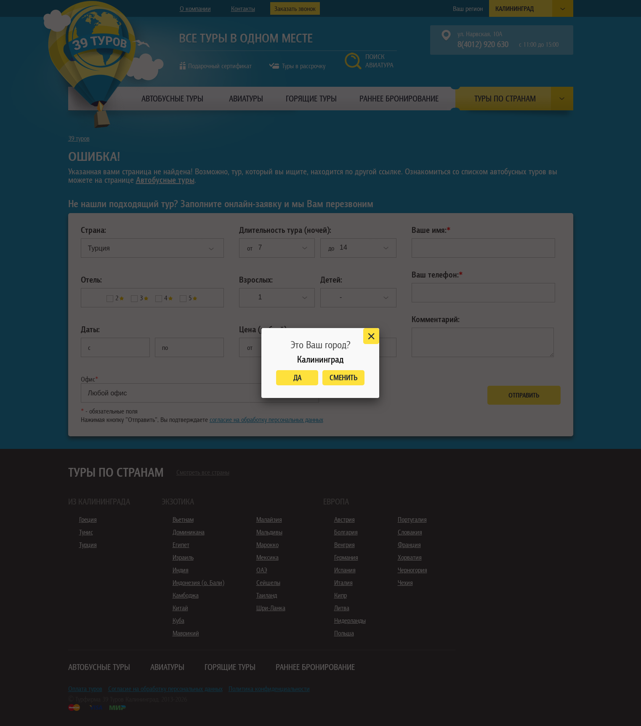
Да (297, 377)
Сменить (344, 377)
